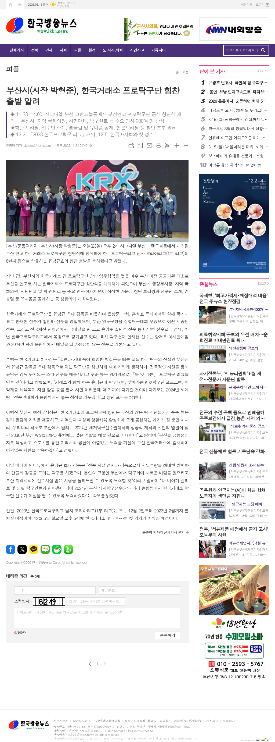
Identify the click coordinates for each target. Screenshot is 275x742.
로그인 (260, 4)
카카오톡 (33, 549)
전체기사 (17, 50)
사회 (63, 50)
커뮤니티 (158, 50)
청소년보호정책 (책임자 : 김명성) (147, 721)
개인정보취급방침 (108, 721)
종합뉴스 (208, 284)
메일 (149, 145)
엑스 (22, 549)
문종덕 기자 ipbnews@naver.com (28, 145)
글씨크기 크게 (176, 145)
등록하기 (167, 635)
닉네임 (21, 590)
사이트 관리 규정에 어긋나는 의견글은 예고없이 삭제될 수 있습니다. (70, 612)
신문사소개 (60, 721)
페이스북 (10, 549)
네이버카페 (56, 549)
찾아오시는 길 (82, 721)
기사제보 (212, 721)
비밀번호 (108, 590)
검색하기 (263, 50)
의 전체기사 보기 (163, 532)
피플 (77, 50)
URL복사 (131, 145)
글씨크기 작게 (186, 145)
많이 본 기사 (212, 71)
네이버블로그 (45, 549)
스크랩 (167, 145)
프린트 (158, 145)
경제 (48, 50)
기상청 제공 (63, 6)
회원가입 (246, 4)
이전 (90, 664)
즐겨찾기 (19, 4)
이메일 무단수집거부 (188, 721)
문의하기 (229, 721)
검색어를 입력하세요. (241, 50)
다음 (105, 664)
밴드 (68, 549)
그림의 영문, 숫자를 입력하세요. (94, 601)
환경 (91, 50)
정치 (34, 50)
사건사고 (137, 50)
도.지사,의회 (113, 50)
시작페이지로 (10, 4)
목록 (140, 145)
